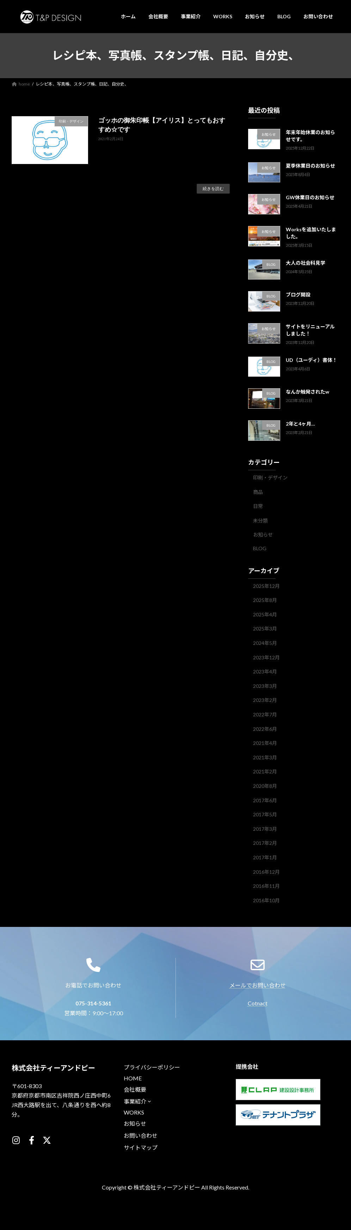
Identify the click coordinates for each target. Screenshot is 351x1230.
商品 (258, 492)
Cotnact (257, 1033)
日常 (258, 506)
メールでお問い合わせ (257, 1015)
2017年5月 (265, 814)
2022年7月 (265, 714)
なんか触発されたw (307, 392)
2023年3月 (265, 686)
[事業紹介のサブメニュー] (149, 1116)
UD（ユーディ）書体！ (311, 360)
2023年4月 (265, 671)
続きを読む (213, 188)
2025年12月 (266, 586)
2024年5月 (265, 643)
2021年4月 (265, 743)
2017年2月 (265, 843)
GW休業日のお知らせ (310, 197)
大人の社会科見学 (305, 262)
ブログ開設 (298, 294)
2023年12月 (266, 657)
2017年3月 (265, 828)
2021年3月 (265, 757)
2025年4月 (265, 614)
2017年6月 (265, 800)
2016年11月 (266, 886)
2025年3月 (265, 629)
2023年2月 (265, 700)
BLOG (259, 548)
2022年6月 (265, 729)
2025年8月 (265, 600)
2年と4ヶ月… (300, 424)
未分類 (260, 520)
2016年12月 (266, 871)
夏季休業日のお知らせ (310, 165)
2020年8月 (265, 786)
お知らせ (263, 535)
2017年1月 (265, 857)
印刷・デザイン (270, 478)
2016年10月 (266, 900)
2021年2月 (265, 771)
